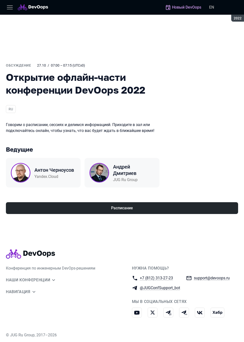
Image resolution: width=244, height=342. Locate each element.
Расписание (122, 208)
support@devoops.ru (212, 277)
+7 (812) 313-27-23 (156, 277)
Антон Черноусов (54, 170)
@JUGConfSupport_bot (160, 287)
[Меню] (10, 7)
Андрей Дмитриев (124, 170)
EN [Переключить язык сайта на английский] (211, 7)
